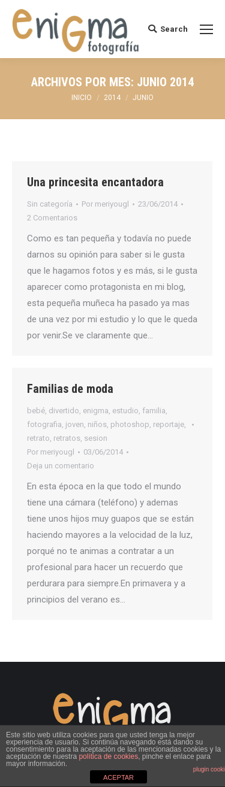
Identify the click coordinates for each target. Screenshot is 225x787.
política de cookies (108, 756)
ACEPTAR (118, 777)
